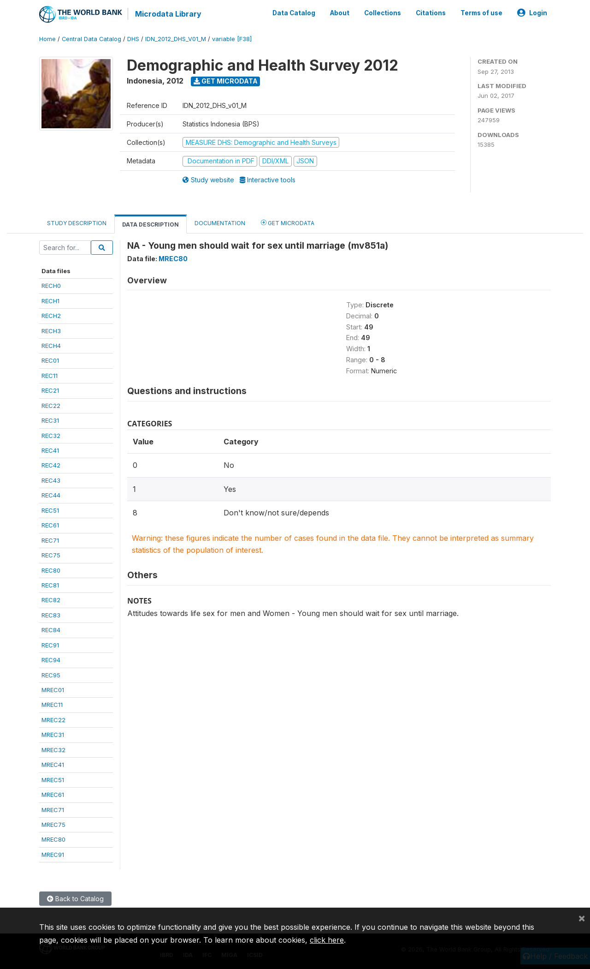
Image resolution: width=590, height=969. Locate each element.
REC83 (50, 615)
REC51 (50, 510)
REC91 (50, 645)
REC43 (50, 480)
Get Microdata (226, 81)
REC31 (50, 420)
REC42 (50, 465)
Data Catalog (293, 13)
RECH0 (51, 285)
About (339, 13)
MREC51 (52, 780)
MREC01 (52, 690)
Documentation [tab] (220, 223)
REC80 (50, 570)
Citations (431, 13)
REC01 (50, 360)
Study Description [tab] (76, 223)
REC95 (50, 675)
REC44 (50, 495)
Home (47, 39)
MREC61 (52, 794)
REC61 (50, 525)
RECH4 (51, 345)
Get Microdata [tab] (287, 223)
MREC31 (52, 734)
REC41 (50, 450)
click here (327, 940)
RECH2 (51, 315)
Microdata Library (168, 13)
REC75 (50, 555)
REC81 (50, 585)
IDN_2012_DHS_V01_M (175, 39)
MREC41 (52, 764)
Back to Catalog (75, 899)
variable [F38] (232, 39)
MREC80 (53, 839)
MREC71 (52, 809)
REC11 (49, 375)
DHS (133, 39)
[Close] (581, 917)
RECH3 (51, 331)
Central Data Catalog (91, 39)
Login (532, 13)
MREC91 (52, 854)
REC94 (50, 660)
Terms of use (481, 13)
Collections (382, 13)
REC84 (50, 630)
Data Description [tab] (150, 224)
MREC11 (52, 704)
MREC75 (53, 824)
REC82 (50, 600)
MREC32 (53, 750)
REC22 (50, 405)
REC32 (50, 435)
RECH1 (50, 301)
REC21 (50, 390)
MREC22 (53, 720)
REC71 (50, 540)
